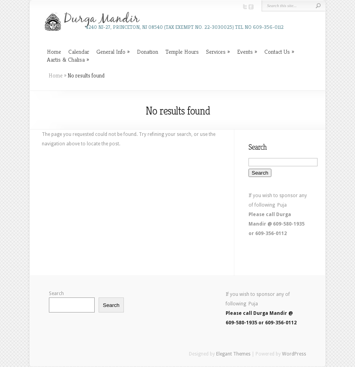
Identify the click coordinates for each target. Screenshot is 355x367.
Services (216, 51)
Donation (147, 51)
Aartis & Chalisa (66, 59)
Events (245, 51)
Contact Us (277, 51)
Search (56, 293)
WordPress (294, 354)
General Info (110, 51)
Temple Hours (182, 51)
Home (54, 51)
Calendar (78, 51)
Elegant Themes (233, 354)
